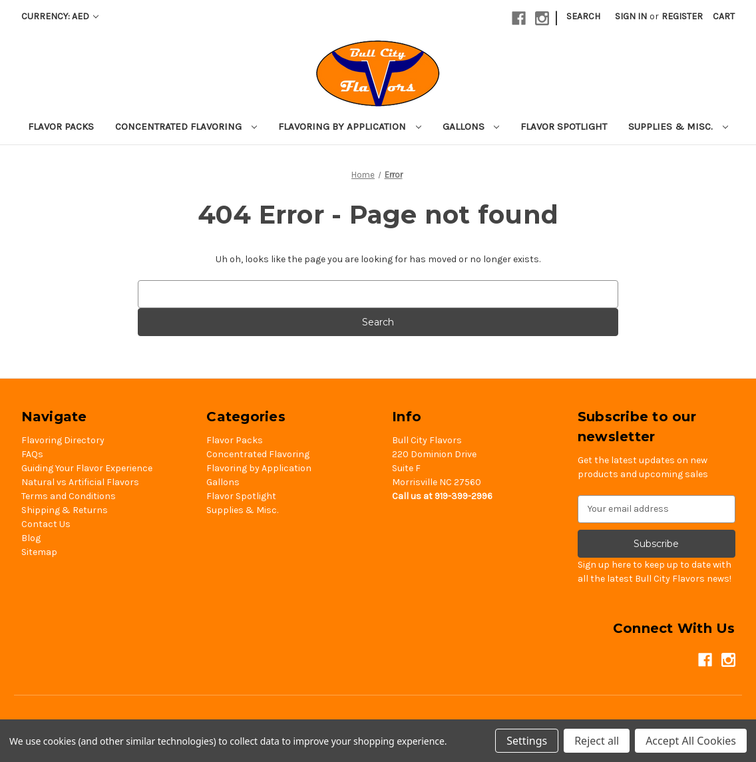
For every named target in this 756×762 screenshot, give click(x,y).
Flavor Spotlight (563, 126)
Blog (31, 538)
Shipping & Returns (64, 510)
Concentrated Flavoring (186, 126)
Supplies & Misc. (678, 126)
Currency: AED (59, 16)
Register (682, 16)
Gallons (471, 126)
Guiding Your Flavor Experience (86, 468)
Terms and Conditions (68, 496)
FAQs (32, 454)
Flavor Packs (61, 126)
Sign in (631, 16)
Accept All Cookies (691, 740)
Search (583, 16)
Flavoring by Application (349, 126)
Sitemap (39, 552)
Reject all (596, 740)
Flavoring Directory (62, 440)
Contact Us (46, 524)
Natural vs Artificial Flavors (80, 482)
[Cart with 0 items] (723, 16)
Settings (526, 740)
